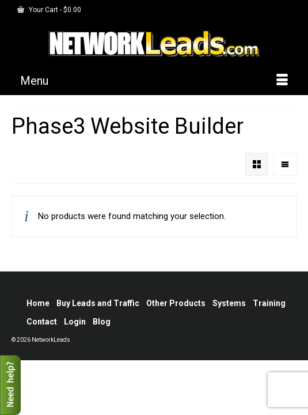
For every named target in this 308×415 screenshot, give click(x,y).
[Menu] (154, 80)
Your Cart (49, 10)
